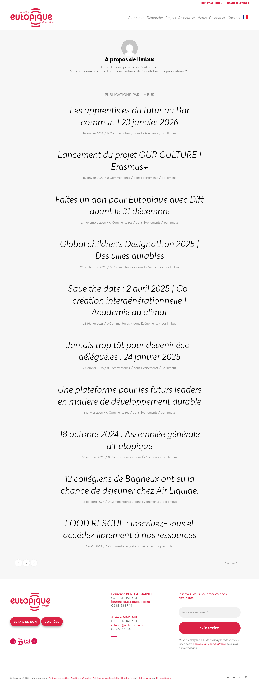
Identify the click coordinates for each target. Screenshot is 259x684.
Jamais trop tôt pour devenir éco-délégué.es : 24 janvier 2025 (129, 351)
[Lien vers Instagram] (246, 677)
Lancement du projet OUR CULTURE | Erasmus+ (130, 161)
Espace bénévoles (238, 3)
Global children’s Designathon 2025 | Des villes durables (129, 250)
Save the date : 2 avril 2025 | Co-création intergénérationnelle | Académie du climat (129, 301)
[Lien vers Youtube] (234, 677)
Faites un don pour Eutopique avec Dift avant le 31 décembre (129, 206)
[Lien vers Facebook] (240, 677)
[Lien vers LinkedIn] (228, 677)
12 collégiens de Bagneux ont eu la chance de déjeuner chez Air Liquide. (130, 485)
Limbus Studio (163, 678)
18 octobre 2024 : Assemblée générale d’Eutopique (129, 440)
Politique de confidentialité (106, 678)
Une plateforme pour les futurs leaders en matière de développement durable (130, 396)
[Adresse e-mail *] (210, 612)
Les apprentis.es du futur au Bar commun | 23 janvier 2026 (129, 116)
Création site (128, 678)
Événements (149, 133)
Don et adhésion (211, 3)
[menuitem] (212, 3)
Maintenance (144, 678)
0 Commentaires (118, 133)
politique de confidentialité (209, 644)
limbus (171, 133)
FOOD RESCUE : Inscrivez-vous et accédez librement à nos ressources (129, 529)
